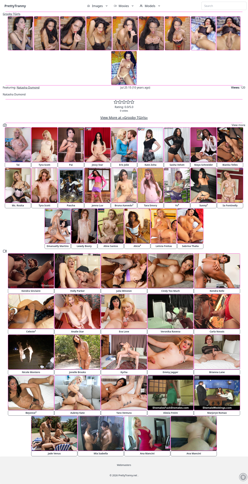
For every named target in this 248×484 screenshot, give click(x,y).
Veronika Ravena (170, 331)
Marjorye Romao (217, 412)
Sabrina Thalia (190, 246)
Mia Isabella (101, 453)
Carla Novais (217, 331)
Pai (71, 164)
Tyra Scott (44, 164)
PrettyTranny (15, 5)
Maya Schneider (203, 164)
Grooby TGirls (11, 14)
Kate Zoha (151, 164)
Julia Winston (124, 290)
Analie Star (77, 331)
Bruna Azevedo (124, 205)
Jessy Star (97, 164)
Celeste (31, 331)
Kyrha (124, 372)
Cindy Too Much (170, 290)
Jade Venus (54, 453)
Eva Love (124, 331)
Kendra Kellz (217, 290)
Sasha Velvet (177, 164)
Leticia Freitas (164, 246)
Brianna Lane (217, 372)
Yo (177, 205)
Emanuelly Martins (58, 246)
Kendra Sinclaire (31, 290)
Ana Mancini (147, 453)
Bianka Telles (230, 164)
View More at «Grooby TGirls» (124, 117)
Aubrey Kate (77, 412)
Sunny (203, 205)
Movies (124, 6)
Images (97, 6)
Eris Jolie (124, 164)
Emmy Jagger (170, 372)
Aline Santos (111, 246)
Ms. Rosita (18, 205)
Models (150, 6)
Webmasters (124, 465)
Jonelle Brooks (77, 372)
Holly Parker (77, 290)
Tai (18, 164)
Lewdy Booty (84, 246)
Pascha (71, 205)
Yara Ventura (124, 412)
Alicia (137, 246)
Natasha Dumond (28, 87)
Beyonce (31, 412)
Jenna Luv (97, 205)
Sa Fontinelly (230, 205)
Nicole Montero (31, 372)
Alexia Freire (170, 412)
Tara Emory (150, 205)
